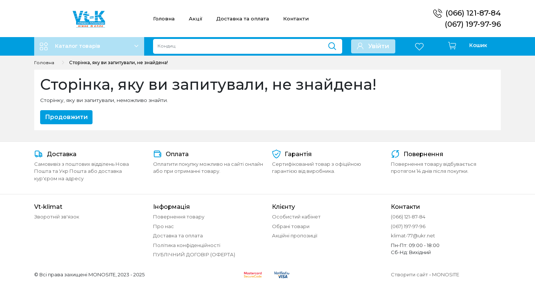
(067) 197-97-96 (473, 24)
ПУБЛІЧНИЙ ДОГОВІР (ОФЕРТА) (194, 254)
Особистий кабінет (296, 217)
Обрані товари (290, 226)
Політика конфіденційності (186, 245)
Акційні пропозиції (294, 235)
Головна (164, 19)
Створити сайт (409, 274)
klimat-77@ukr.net (413, 235)
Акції (195, 19)
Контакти (296, 19)
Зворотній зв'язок (56, 217)
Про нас (163, 226)
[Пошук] (335, 44)
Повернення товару (178, 217)
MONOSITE (445, 274)
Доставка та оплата (242, 19)
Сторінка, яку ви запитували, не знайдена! (118, 62)
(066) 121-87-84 (473, 13)
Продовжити (66, 117)
